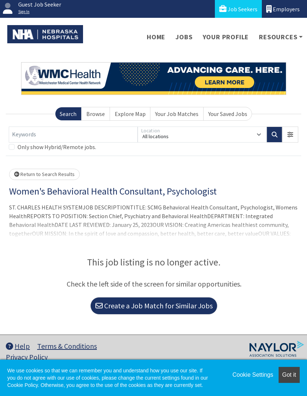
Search (68, 113)
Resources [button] (278, 37)
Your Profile (226, 37)
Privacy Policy (27, 356)
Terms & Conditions (67, 346)
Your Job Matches (176, 113)
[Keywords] (73, 135)
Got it (289, 375)
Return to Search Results (44, 174)
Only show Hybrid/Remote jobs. (56, 147)
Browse (95, 113)
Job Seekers (238, 8)
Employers (283, 8)
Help (18, 346)
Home (156, 37)
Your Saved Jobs (227, 113)
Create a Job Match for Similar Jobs (154, 305)
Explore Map (130, 113)
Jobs (184, 37)
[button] (290, 135)
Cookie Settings (252, 375)
